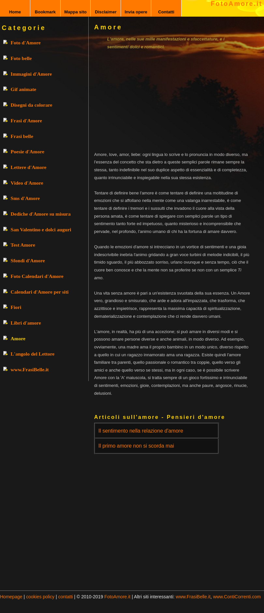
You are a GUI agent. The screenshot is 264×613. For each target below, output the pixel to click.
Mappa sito (75, 11)
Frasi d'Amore (26, 120)
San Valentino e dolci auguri (41, 229)
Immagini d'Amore (31, 74)
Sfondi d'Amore (28, 260)
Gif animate (24, 89)
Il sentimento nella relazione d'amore (140, 431)
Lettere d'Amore (29, 167)
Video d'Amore (27, 183)
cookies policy (40, 596)
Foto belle (21, 58)
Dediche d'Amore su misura (41, 214)
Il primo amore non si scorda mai (136, 446)
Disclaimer (105, 11)
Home (15, 11)
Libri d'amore (26, 323)
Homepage (11, 596)
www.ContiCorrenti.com (237, 596)
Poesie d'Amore (27, 151)
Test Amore (23, 245)
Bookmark (45, 11)
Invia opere (136, 11)
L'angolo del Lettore (33, 354)
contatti (65, 596)
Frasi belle (22, 136)
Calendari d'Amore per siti (40, 292)
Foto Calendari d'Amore (37, 276)
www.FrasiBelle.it (30, 369)
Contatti (166, 11)
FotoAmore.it (236, 3)
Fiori (16, 307)
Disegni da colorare (31, 105)
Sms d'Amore (25, 198)
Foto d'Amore (26, 42)
